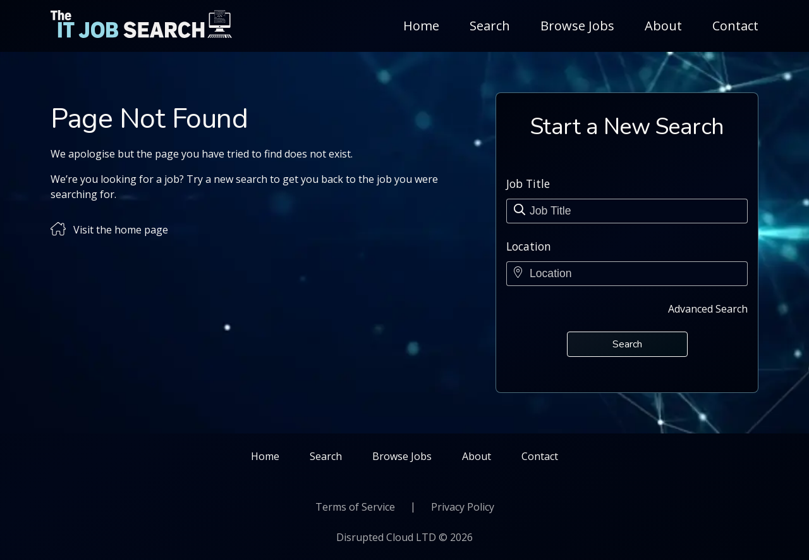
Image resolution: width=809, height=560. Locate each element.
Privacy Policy (462, 507)
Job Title (528, 183)
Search (490, 25)
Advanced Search (708, 309)
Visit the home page (120, 230)
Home (421, 25)
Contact (735, 25)
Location (528, 246)
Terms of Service (355, 507)
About (663, 25)
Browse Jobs (577, 25)
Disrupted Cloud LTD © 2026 (404, 537)
